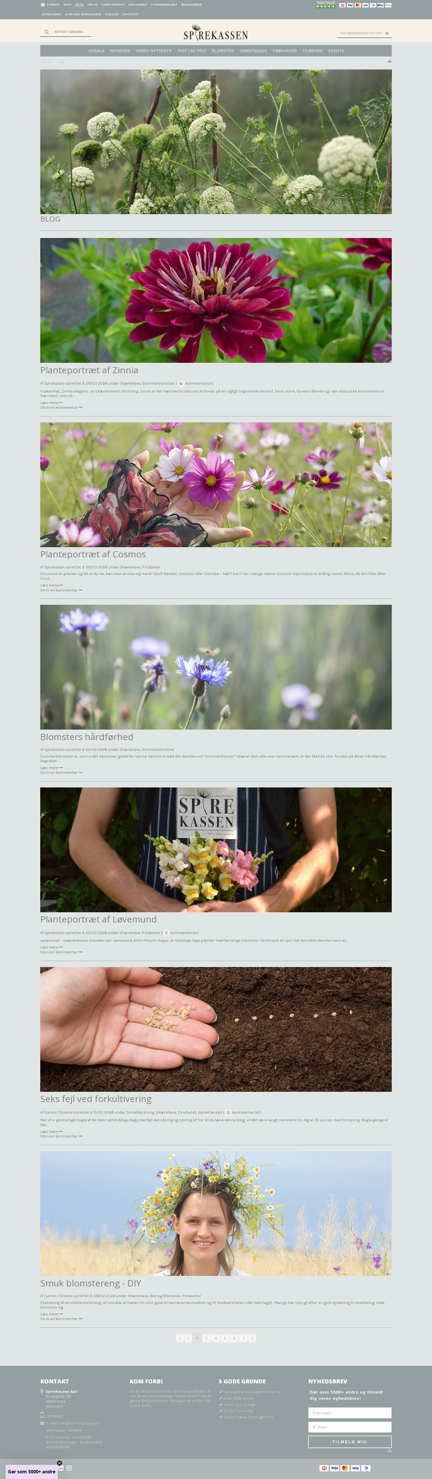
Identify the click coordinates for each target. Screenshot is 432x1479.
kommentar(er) (196, 383)
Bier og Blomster (165, 1295)
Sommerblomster (158, 383)
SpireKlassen (210, 1112)
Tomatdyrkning (140, 1112)
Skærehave (130, 383)
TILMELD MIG (350, 1442)
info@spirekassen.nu (78, 1423)
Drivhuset (187, 1112)
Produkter (151, 567)
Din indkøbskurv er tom (366, 33)
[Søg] (65, 31)
